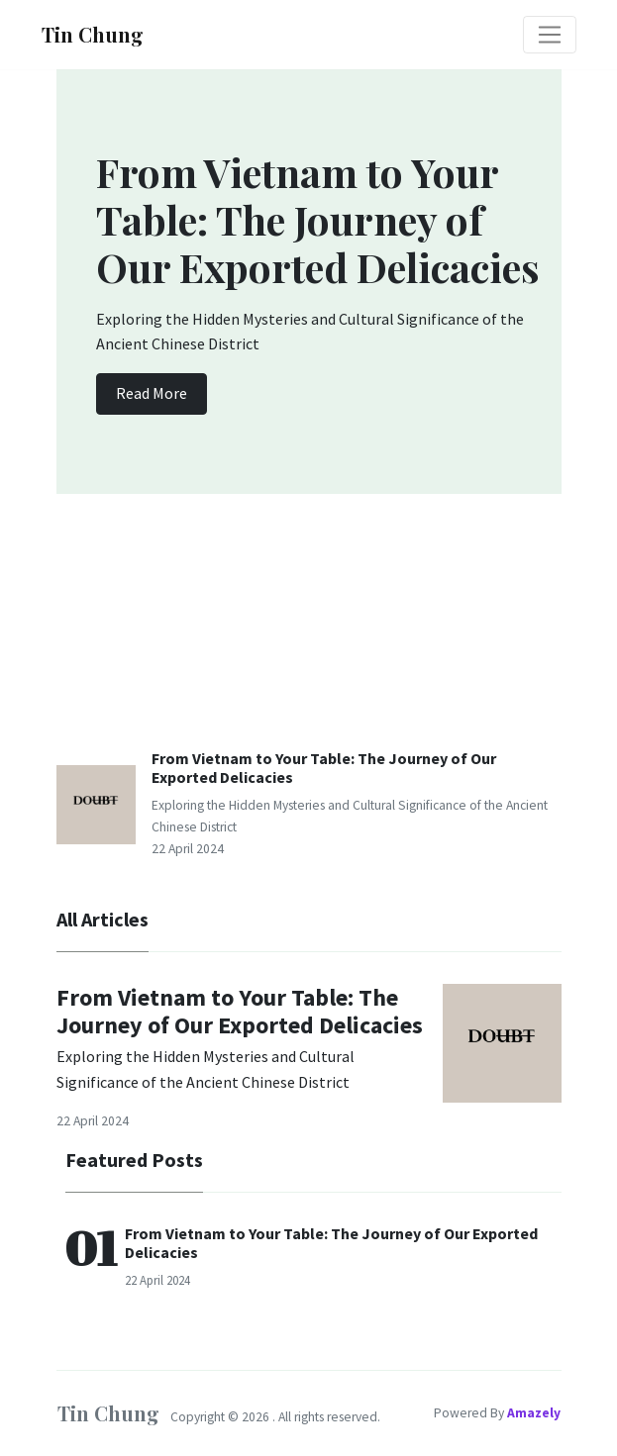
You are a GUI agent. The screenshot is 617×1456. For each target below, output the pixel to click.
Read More (151, 393)
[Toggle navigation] (549, 34)
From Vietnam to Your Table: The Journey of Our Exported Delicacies (324, 767)
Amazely (534, 1413)
